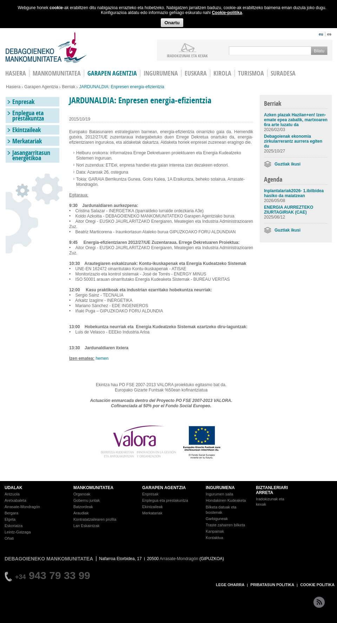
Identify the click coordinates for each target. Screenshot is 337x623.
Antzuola (12, 494)
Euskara (196, 73)
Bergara (11, 513)
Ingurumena (161, 73)
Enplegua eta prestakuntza (28, 116)
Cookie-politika (227, 12)
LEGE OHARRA (230, 585)
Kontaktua (214, 538)
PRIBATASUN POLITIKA (272, 585)
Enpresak (23, 101)
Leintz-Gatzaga (18, 532)
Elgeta (10, 519)
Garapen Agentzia (41, 86)
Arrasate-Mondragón (22, 507)
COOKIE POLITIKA (317, 585)
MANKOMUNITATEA (93, 487)
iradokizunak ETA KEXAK (187, 55)
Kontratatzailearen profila (94, 519)
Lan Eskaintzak (86, 526)
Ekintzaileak (26, 129)
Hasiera (13, 86)
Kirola (222, 73)
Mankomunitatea (57, 73)
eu (321, 34)
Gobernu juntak (86, 500)
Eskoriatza (13, 526)
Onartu (171, 22)
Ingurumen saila (219, 494)
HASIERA (15, 73)
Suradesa (283, 73)
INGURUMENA (220, 487)
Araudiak (80, 513)
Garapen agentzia (112, 73)
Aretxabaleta (15, 500)
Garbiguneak (217, 519)
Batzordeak (83, 507)
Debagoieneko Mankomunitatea (46, 47)
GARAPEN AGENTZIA (164, 487)
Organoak (81, 494)
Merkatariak (27, 141)
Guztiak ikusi (287, 164)
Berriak (68, 86)
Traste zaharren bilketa (225, 525)
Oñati (9, 538)
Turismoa (251, 73)
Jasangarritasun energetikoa (31, 155)
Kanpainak (215, 531)
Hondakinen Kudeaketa (226, 500)
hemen (101, 358)
